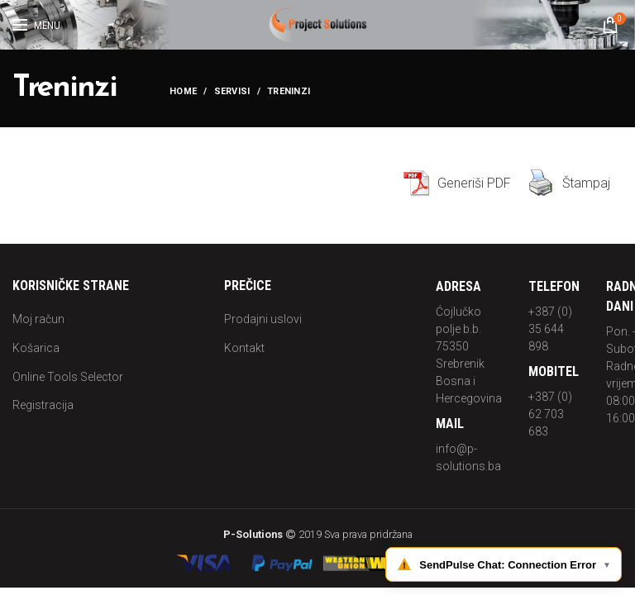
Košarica (36, 348)
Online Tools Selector (67, 376)
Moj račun (38, 319)
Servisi (232, 91)
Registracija (43, 405)
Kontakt (244, 348)
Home (183, 91)
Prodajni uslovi (263, 319)
